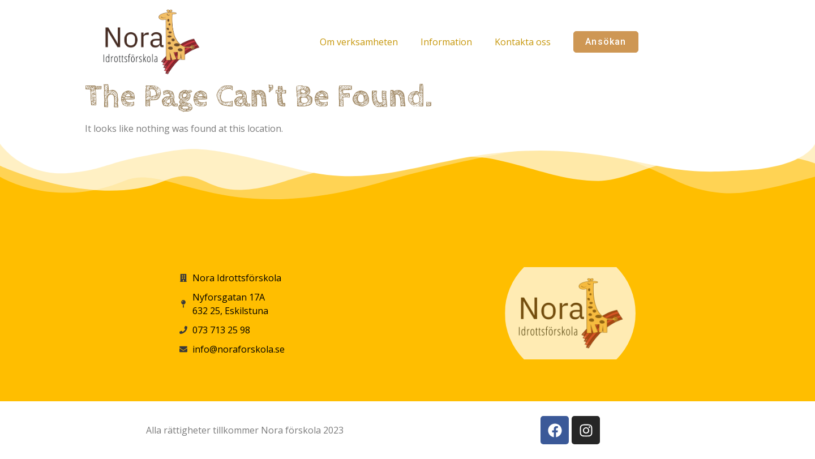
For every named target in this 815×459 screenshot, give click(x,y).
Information (446, 42)
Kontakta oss (523, 42)
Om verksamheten (359, 42)
